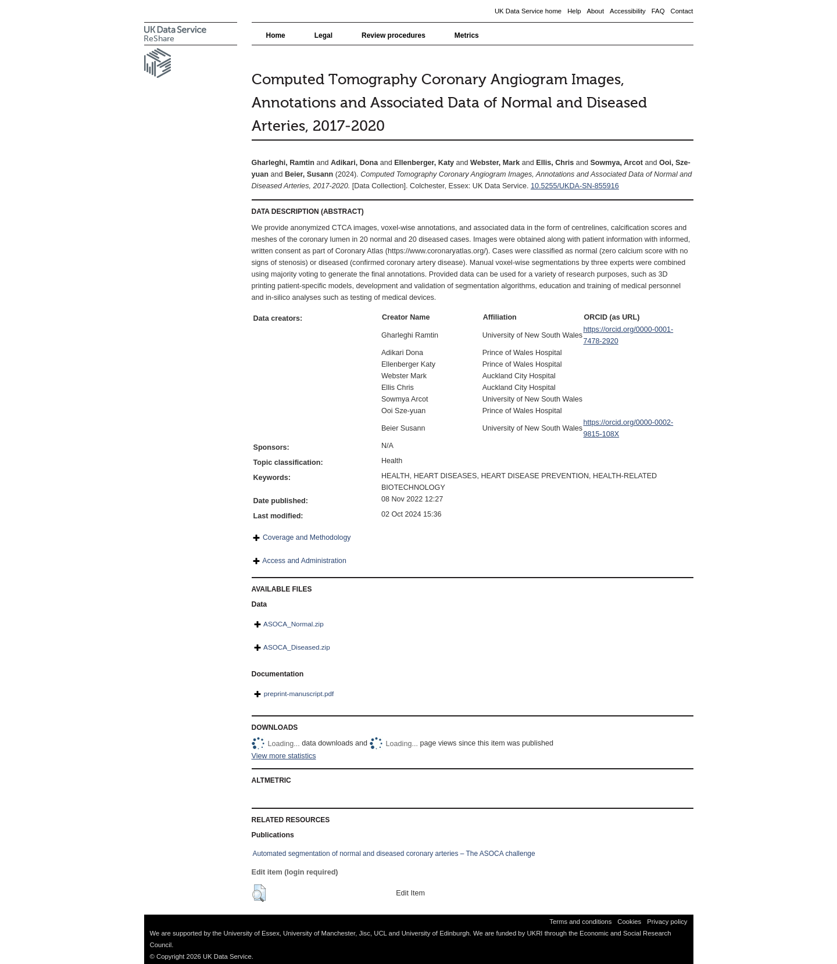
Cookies (629, 921)
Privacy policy (667, 921)
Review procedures (393, 35)
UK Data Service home (528, 11)
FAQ (658, 11)
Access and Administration (304, 561)
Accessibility (628, 11)
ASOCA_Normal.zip (293, 624)
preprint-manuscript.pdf (299, 693)
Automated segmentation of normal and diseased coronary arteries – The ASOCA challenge (394, 854)
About (595, 11)
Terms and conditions (580, 921)
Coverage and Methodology (306, 537)
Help (574, 11)
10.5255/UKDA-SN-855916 (575, 186)
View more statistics (284, 756)
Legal (323, 35)
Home (275, 35)
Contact (681, 11)
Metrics (467, 35)
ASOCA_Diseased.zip (296, 647)
